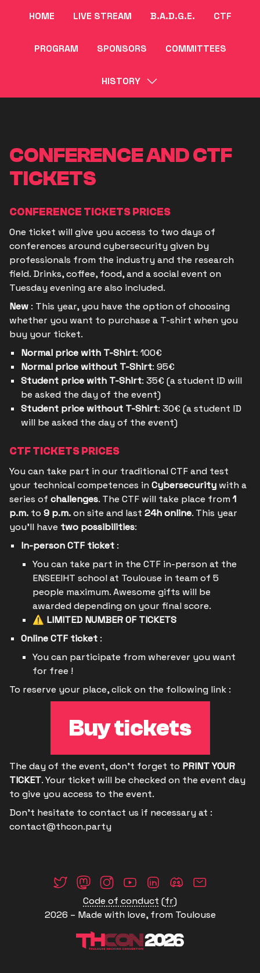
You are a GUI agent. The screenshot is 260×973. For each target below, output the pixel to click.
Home (42, 16)
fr (169, 901)
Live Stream (102, 16)
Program (56, 48)
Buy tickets (130, 728)
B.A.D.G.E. (172, 16)
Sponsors (122, 48)
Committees (195, 48)
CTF (223, 16)
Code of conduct (121, 901)
